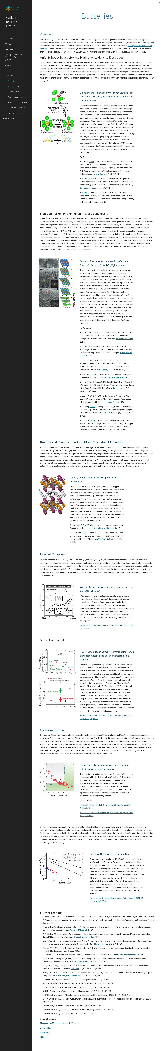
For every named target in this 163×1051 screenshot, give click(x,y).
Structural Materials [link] (16, 107)
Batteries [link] (12, 81)
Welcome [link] (9, 38)
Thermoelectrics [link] (15, 113)
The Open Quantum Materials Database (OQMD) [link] (13, 57)
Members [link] (9, 44)
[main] (97, 16)
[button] (160, 4)
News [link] (7, 70)
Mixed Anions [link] (13, 91)
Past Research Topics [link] (17, 97)
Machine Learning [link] (15, 86)
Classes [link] (8, 65)
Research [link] (9, 75)
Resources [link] (9, 118)
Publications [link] (10, 49)
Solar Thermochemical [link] (17, 102)
